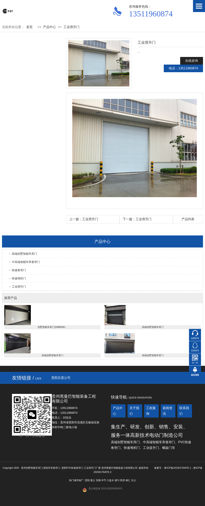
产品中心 (49, 27)
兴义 (133, 480)
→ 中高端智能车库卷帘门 (24, 262)
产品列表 (188, 219)
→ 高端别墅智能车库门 (22, 253)
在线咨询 (191, 60)
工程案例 (151, 410)
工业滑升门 (71, 27)
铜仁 (128, 480)
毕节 (103, 480)
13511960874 (151, 13)
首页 (29, 27)
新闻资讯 (167, 410)
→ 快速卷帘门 (17, 270)
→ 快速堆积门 (17, 278)
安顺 (98, 480)
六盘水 (110, 480)
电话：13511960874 (183, 68)
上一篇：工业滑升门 (83, 219)
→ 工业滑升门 (17, 286)
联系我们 (184, 410)
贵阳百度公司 (60, 377)
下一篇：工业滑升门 (137, 219)
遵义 (92, 480)
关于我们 (134, 410)
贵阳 (87, 480)
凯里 (122, 480)
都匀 (117, 480)
